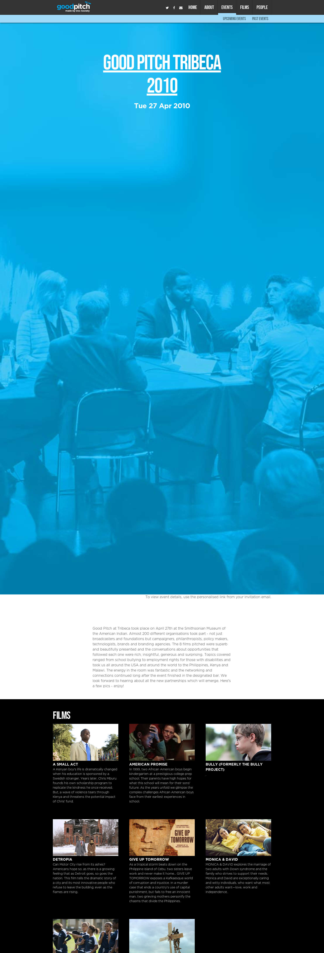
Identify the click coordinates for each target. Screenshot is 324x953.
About (209, 7)
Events (227, 7)
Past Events (260, 18)
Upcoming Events (234, 18)
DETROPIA (85, 837)
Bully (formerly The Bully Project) (238, 742)
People (262, 7)
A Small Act (85, 742)
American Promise (162, 742)
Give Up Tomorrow (162, 837)
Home (192, 7)
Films (244, 7)
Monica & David (238, 837)
